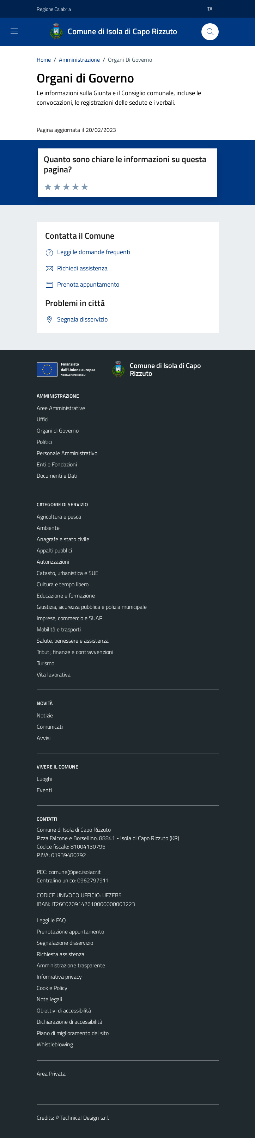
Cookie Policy (52, 988)
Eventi (44, 790)
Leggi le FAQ (51, 920)
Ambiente (48, 528)
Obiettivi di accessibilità (64, 1010)
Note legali (49, 999)
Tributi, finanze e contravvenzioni (75, 652)
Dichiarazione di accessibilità (69, 1021)
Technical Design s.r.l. (84, 1117)
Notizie (45, 715)
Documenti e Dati (57, 475)
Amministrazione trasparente (71, 965)
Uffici (42, 419)
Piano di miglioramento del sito (73, 1033)
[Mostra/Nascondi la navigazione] (14, 31)
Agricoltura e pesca (59, 516)
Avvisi (43, 738)
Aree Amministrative (61, 408)
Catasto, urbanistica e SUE (67, 573)
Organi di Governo (58, 430)
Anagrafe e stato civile (63, 539)
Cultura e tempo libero (63, 584)
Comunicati (50, 726)
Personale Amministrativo (67, 453)
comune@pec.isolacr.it (75, 872)
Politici (44, 442)
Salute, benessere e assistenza (73, 640)
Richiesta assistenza (60, 954)
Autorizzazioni (53, 561)
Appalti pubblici (54, 550)
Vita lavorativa (54, 674)
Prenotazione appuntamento (70, 931)
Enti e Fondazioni (57, 464)
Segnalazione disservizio (65, 942)
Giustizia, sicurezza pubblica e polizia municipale (92, 606)
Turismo (45, 663)
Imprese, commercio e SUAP (69, 618)
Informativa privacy (59, 976)
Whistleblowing (55, 1044)
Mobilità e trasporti (59, 629)
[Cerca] (209, 31)
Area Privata (51, 1073)
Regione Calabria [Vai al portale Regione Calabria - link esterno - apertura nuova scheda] (54, 9)
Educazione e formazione (66, 595)
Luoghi (44, 779)
